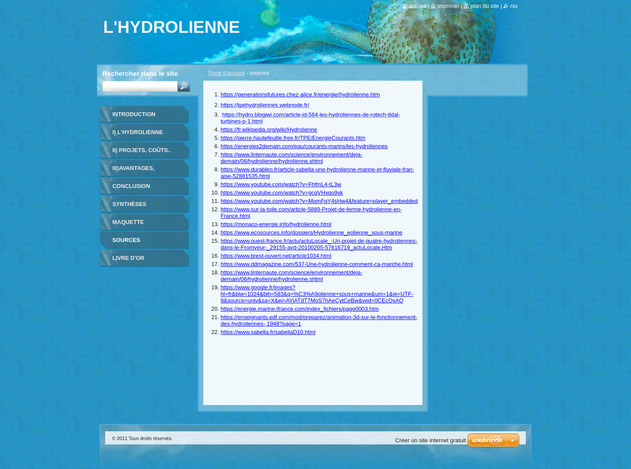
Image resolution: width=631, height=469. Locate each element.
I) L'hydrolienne (138, 132)
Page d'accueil (227, 73)
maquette (128, 222)
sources (126, 240)
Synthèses (130, 204)
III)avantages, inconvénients (136, 171)
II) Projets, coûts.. (142, 150)
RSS (514, 6)
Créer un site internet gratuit (430, 440)
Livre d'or (129, 258)
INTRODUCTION (134, 114)
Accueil (417, 6)
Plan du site (485, 6)
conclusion (131, 186)
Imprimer (448, 6)
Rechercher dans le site (140, 73)
